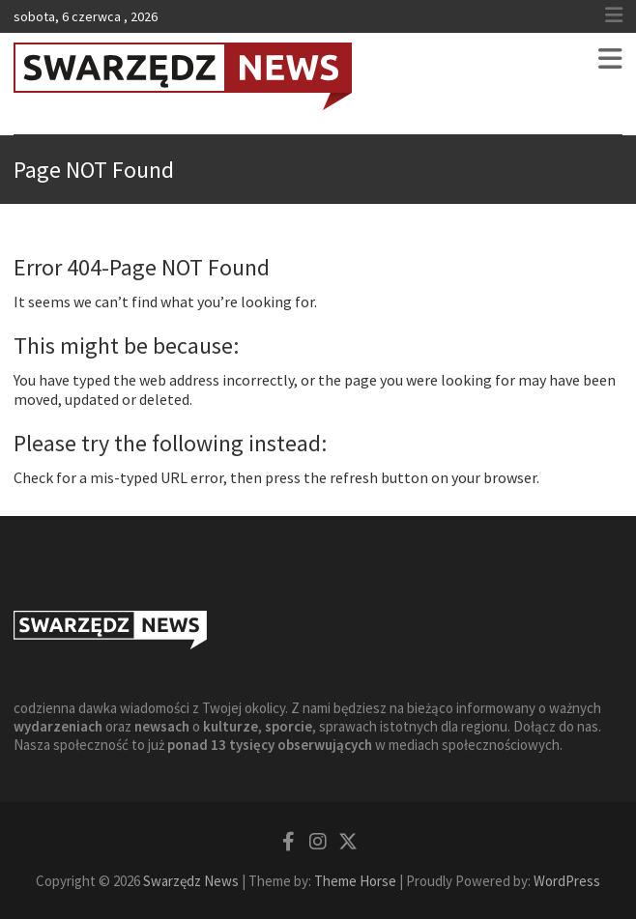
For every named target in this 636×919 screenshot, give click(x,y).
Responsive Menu (613, 15)
